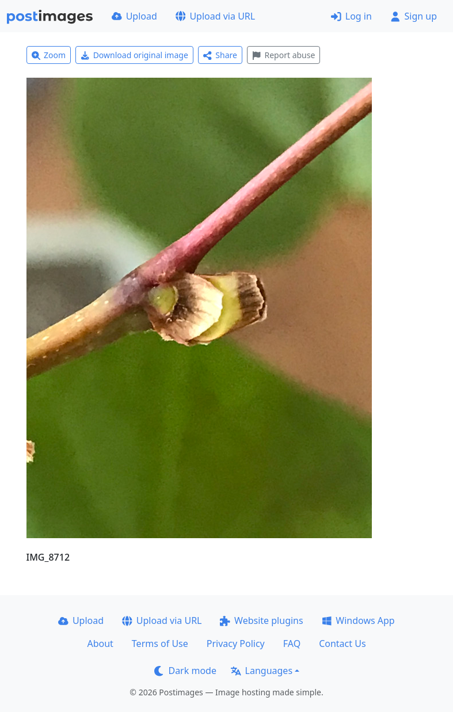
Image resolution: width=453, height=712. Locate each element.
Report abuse (283, 55)
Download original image (134, 55)
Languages (261, 670)
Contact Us (342, 643)
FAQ (291, 643)
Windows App (358, 620)
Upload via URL (215, 16)
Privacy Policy (236, 643)
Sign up (413, 16)
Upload (134, 16)
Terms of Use (160, 643)
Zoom (49, 55)
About (100, 643)
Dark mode (185, 670)
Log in (351, 16)
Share (220, 55)
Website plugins (261, 620)
